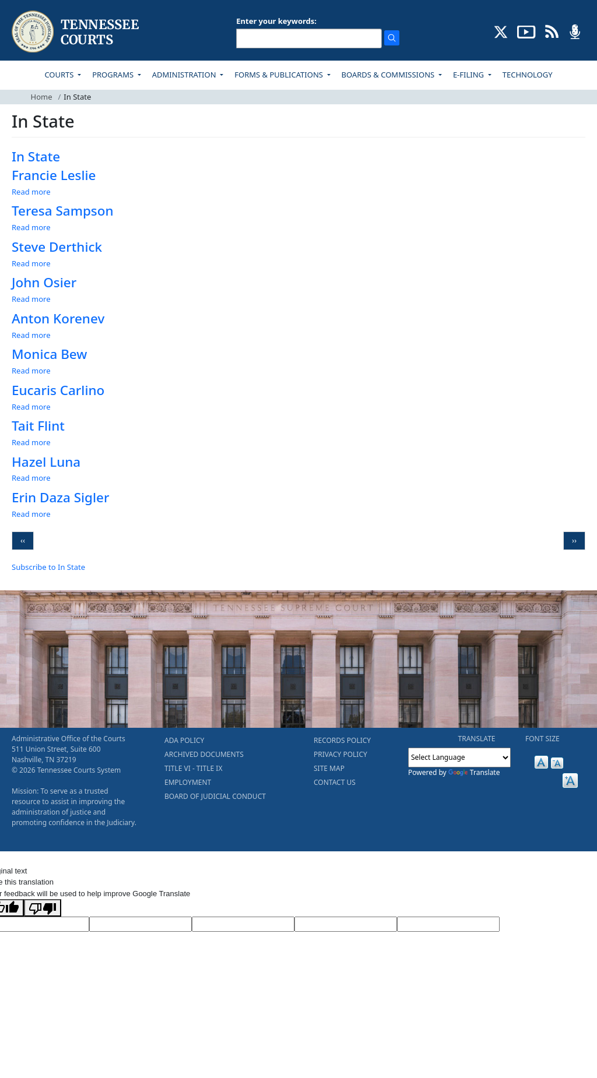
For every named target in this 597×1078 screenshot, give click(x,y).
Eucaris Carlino (58, 390)
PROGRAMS (113, 74)
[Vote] (448, 924)
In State (36, 156)
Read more (31, 191)
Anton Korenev (58, 318)
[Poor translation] (42, 908)
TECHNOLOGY (528, 74)
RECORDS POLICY (342, 740)
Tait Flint (38, 426)
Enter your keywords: (276, 21)
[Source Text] (243, 924)
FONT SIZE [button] (542, 739)
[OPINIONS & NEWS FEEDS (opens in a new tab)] (552, 31)
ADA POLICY (184, 740)
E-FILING (469, 74)
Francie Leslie (54, 175)
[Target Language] (140, 924)
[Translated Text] (345, 924)
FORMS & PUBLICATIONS (279, 74)
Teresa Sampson (63, 211)
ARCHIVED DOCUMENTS (204, 754)
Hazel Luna (46, 462)
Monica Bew (49, 354)
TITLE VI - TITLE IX (193, 768)
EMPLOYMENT (187, 782)
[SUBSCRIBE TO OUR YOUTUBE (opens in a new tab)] (526, 31)
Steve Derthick (57, 247)
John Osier (44, 282)
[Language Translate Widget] (459, 757)
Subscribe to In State (48, 567)
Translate (474, 772)
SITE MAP (329, 768)
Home (41, 96)
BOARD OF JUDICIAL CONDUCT (215, 796)
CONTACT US (335, 782)
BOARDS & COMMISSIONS (389, 74)
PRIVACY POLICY (340, 754)
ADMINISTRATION (185, 74)
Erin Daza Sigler (60, 497)
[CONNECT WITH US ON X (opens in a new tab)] (501, 31)
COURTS (59, 74)
